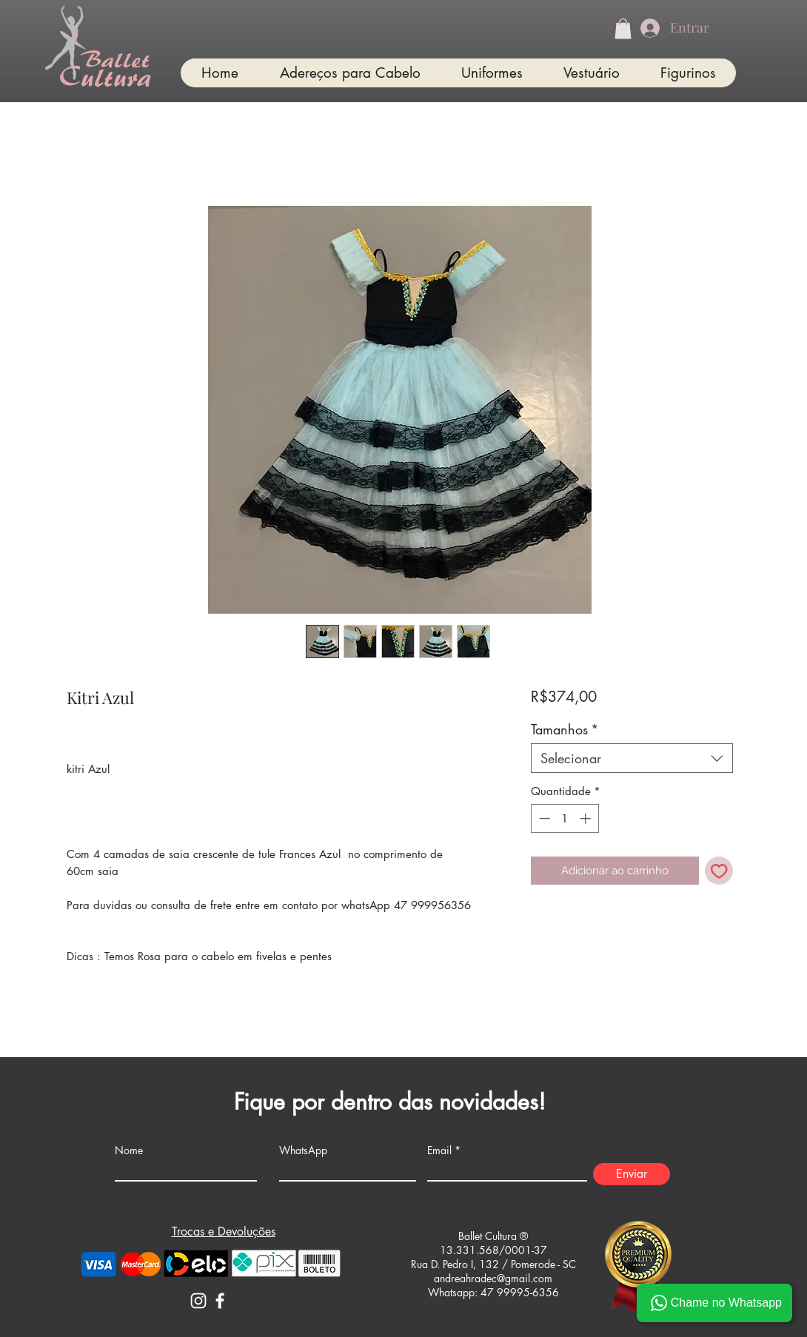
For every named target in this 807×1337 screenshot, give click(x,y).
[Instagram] (198, 1300)
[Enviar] (631, 1174)
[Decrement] (543, 818)
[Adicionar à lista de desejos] (719, 871)
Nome (129, 1150)
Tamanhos (565, 729)
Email (439, 1150)
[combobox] (632, 758)
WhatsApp (303, 1150)
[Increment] (587, 818)
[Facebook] (220, 1300)
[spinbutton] (564, 818)
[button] (623, 28)
